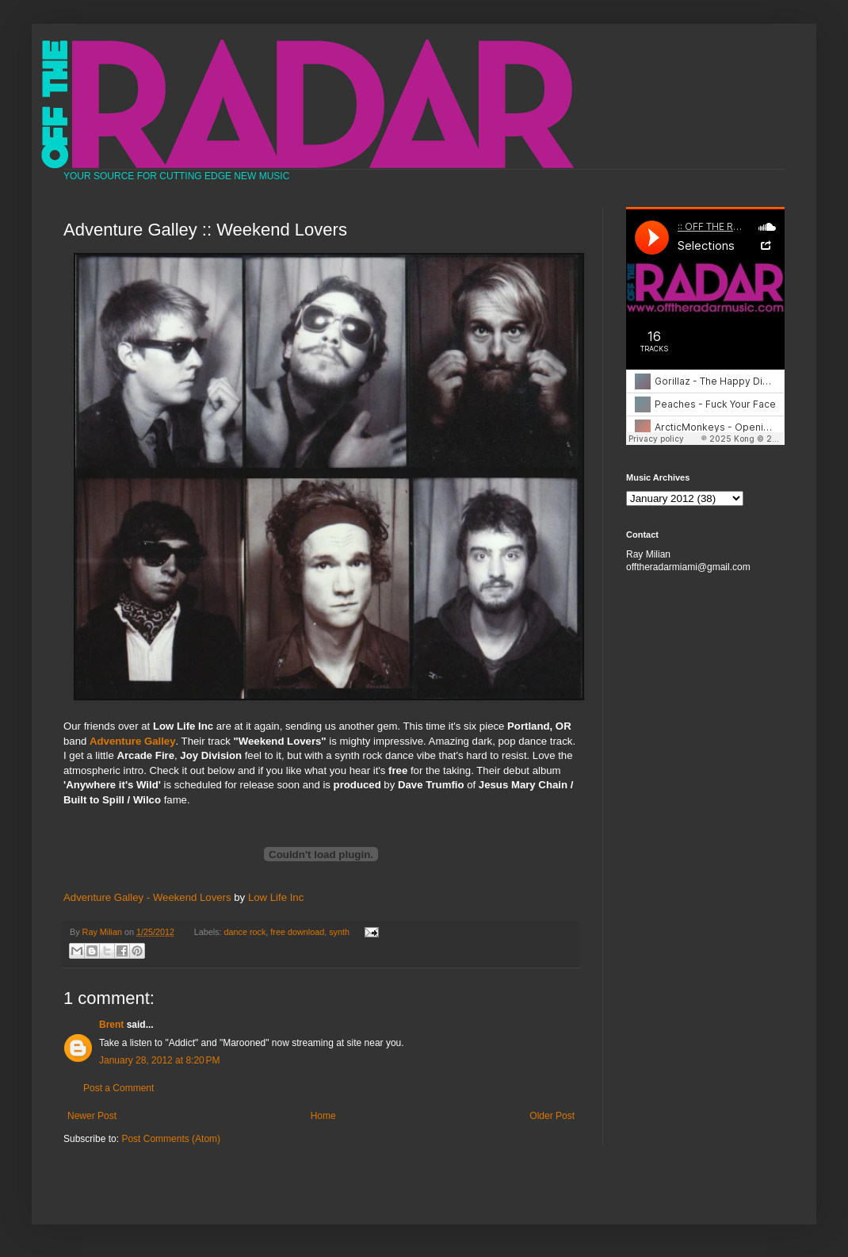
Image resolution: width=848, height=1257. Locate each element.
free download (297, 932)
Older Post (552, 1115)
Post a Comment (118, 1088)
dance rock (245, 932)
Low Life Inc (276, 897)
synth (339, 932)
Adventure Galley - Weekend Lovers (147, 897)
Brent (111, 1024)
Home (323, 1115)
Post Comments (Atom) (170, 1138)
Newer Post (92, 1115)
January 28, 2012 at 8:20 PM (159, 1060)
